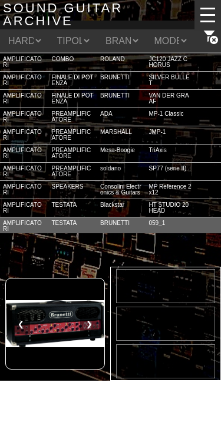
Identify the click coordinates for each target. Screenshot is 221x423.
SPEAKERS (68, 186)
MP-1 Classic (166, 113)
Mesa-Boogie (117, 150)
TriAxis (158, 150)
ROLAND (112, 59)
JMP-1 (157, 132)
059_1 (157, 223)
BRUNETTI (115, 77)
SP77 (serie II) (168, 168)
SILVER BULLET (169, 80)
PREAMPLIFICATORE (71, 116)
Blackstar (112, 205)
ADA (106, 113)
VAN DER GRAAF (169, 98)
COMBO (63, 59)
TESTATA (64, 205)
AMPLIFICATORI (22, 62)
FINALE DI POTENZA (73, 80)
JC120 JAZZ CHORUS (168, 62)
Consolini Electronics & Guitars (120, 189)
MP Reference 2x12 (170, 189)
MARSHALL (116, 132)
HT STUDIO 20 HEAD (169, 208)
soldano (110, 168)
